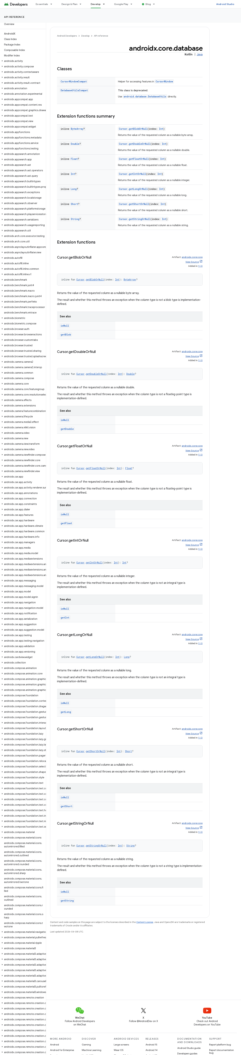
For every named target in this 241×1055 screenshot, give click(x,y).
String (75, 219)
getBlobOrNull (138, 128)
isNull (65, 325)
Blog (148, 4)
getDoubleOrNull (139, 143)
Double (75, 143)
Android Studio (225, 4)
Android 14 (151, 1050)
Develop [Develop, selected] (96, 4)
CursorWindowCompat (74, 81)
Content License (144, 922)
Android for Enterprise (62, 1050)
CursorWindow (164, 81)
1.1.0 (200, 266)
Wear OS (118, 1050)
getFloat (66, 523)
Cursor (123, 128)
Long (74, 189)
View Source (192, 261)
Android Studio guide (189, 1048)
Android (54, 1044)
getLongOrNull (138, 189)
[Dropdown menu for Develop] (105, 4)
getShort (66, 806)
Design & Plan (69, 4)
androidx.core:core (192, 257)
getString (67, 900)
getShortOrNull (139, 204)
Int (161, 128)
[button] (22, 61)
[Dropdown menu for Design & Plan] (82, 4)
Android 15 (151, 1044)
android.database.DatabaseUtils (145, 96)
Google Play (121, 4)
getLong (66, 712)
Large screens (121, 1044)
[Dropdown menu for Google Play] (132, 4)
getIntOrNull (137, 174)
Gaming (86, 1044)
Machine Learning (91, 1050)
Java (200, 54)
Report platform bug (220, 1044)
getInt (65, 617)
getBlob (66, 334)
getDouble (67, 429)
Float (74, 158)
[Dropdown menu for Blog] (155, 4)
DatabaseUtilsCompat (74, 90)
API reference (14, 16)
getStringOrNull (139, 219)
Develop (85, 35)
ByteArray (77, 128)
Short (74, 204)
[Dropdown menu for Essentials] (52, 4)
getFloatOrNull (139, 158)
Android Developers (67, 35)
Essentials (42, 4)
